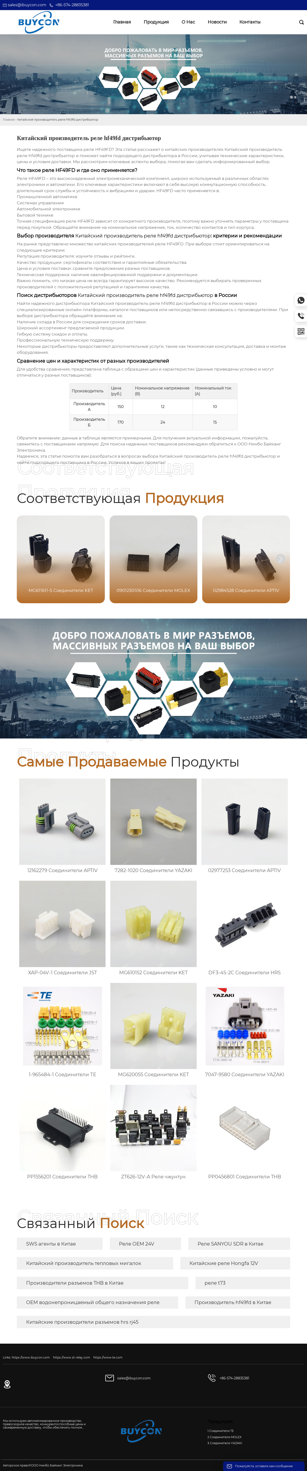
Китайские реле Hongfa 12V (223, 1263)
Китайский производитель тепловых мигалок (83, 1263)
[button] (280, 559)
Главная (9, 119)
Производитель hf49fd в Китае (233, 1302)
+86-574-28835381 (72, 5)
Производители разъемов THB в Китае (75, 1283)
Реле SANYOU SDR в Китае (230, 1244)
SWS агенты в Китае (51, 1244)
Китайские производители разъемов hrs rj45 (82, 1322)
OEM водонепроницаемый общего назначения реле (92, 1302)
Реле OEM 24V (136, 1244)
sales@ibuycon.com (27, 5)
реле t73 (215, 1283)
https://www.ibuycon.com (31, 1357)
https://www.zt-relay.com (71, 1357)
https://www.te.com (108, 1357)
